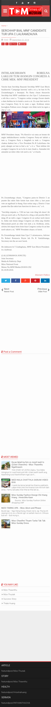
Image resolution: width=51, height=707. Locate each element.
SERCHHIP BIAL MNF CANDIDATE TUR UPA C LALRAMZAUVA (23, 32)
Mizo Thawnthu (10, 590)
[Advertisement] (25, 57)
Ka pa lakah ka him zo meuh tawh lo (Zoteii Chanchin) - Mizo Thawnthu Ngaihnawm (28, 464)
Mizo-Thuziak (9, 594)
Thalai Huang (9, 603)
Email (22, 44)
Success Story (9, 599)
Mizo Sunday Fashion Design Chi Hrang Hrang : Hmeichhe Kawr (29, 496)
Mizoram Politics (42, 275)
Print (13, 44)
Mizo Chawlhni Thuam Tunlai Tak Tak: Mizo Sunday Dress (29, 521)
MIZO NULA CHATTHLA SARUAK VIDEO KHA (30, 481)
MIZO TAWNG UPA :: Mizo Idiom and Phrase (21, 508)
